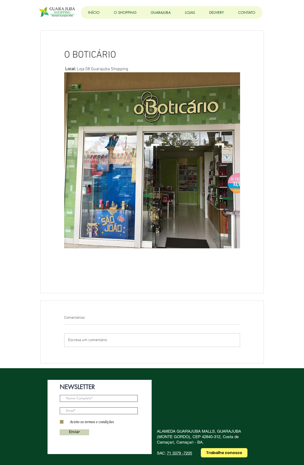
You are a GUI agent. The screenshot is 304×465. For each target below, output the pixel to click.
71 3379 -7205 (179, 453)
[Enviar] (74, 432)
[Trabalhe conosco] (224, 452)
